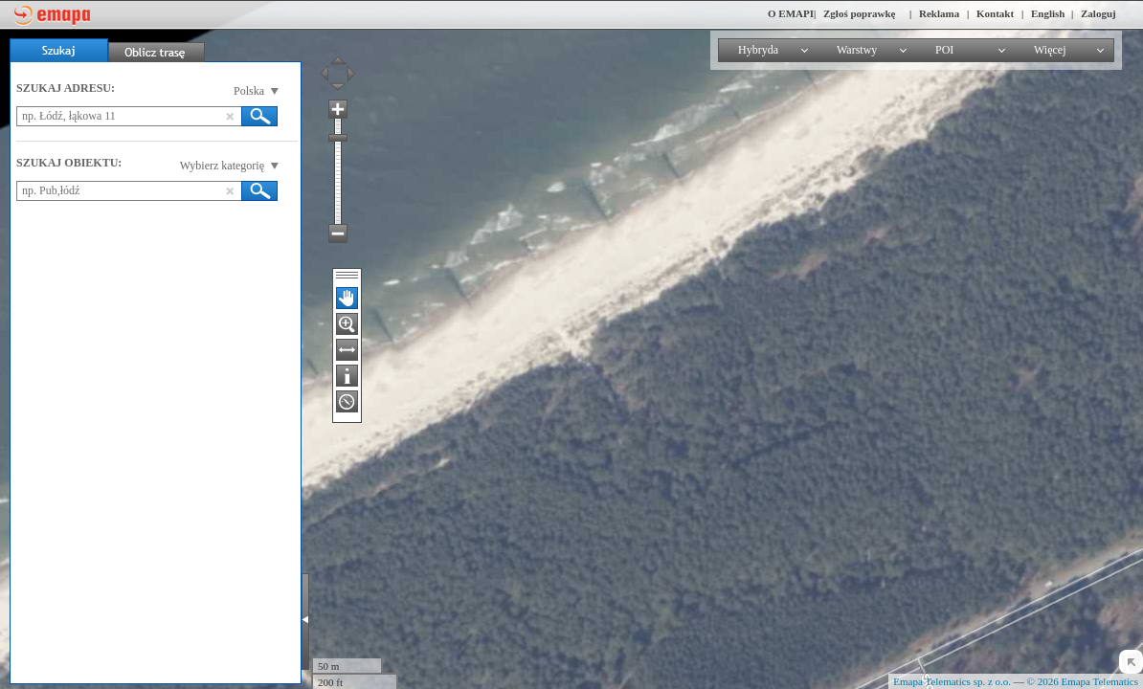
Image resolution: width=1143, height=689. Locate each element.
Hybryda (758, 49)
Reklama (939, 13)
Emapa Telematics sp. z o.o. (952, 681)
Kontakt (995, 13)
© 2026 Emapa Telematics (1082, 681)
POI (944, 49)
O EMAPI (791, 13)
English (1048, 13)
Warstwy (857, 49)
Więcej (1050, 49)
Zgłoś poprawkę (859, 13)
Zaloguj (1098, 13)
